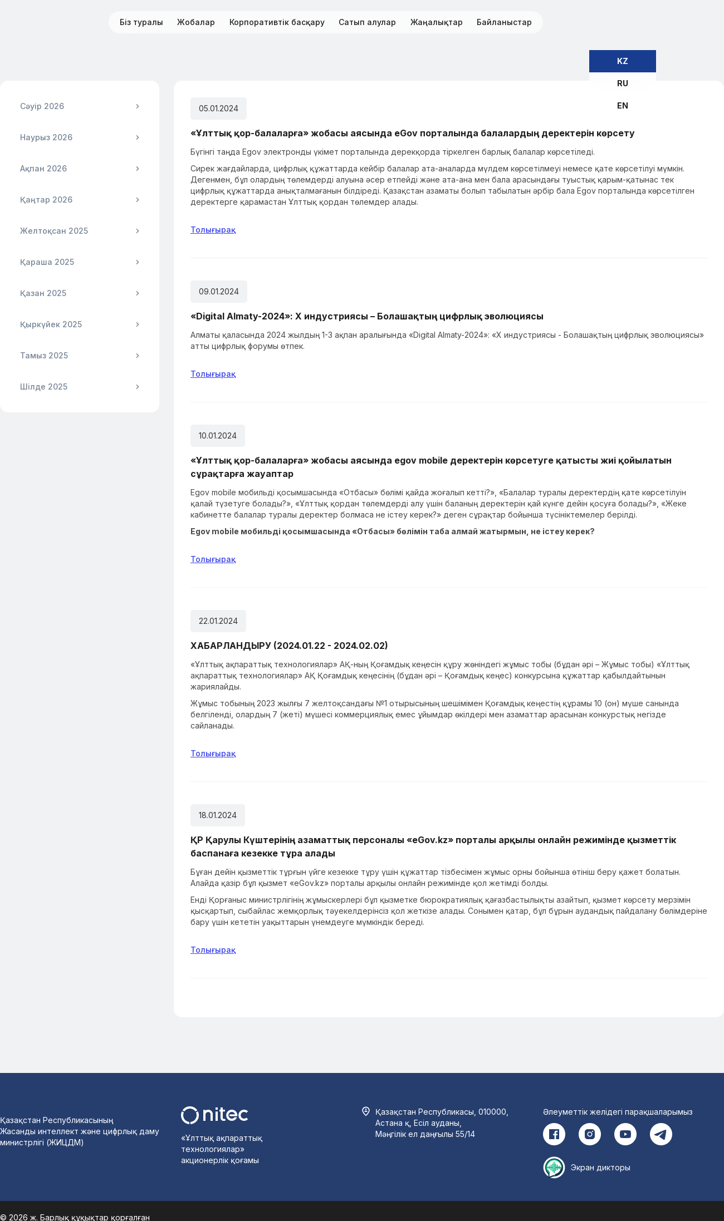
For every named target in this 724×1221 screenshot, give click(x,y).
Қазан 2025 (43, 293)
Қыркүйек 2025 (51, 324)
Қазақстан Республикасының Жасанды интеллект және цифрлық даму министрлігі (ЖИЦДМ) (79, 1131)
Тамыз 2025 (44, 355)
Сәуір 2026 (42, 106)
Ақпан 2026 (43, 168)
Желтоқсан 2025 (54, 230)
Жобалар (196, 22)
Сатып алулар (367, 22)
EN (622, 105)
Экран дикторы (600, 1167)
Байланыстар (504, 22)
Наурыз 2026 (46, 137)
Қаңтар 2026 (46, 199)
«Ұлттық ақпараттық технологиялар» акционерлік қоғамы (221, 1149)
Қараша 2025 (47, 262)
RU (622, 83)
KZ (622, 61)
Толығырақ (213, 229)
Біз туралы (141, 22)
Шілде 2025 (43, 386)
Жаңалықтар (436, 22)
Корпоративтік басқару (277, 22)
